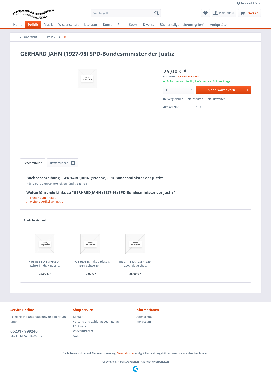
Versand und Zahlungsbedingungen (97, 321)
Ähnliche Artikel (34, 220)
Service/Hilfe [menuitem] (247, 3)
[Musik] (48, 24)
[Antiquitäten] (219, 24)
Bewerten (217, 99)
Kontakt (78, 317)
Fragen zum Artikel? (41, 198)
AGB (76, 336)
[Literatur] (90, 24)
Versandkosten (126, 353)
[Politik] (33, 24)
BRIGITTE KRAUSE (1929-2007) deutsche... (135, 263)
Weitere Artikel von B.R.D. (45, 201)
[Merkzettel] (205, 13)
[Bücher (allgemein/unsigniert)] (182, 24)
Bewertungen (62, 163)
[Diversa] (148, 24)
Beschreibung (32, 163)
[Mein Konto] (224, 13)
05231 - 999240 (24, 331)
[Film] (120, 24)
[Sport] (133, 24)
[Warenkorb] (249, 13)
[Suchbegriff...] (126, 13)
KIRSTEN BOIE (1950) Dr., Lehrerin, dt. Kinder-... (45, 263)
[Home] (17, 24)
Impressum (143, 321)
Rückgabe (79, 326)
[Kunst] (107, 24)
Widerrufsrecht (83, 331)
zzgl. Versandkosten (187, 76)
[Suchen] (156, 13)
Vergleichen (173, 99)
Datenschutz (144, 317)
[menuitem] (126, 13)
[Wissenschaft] (68, 24)
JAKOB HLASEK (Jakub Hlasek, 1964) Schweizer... (90, 263)
